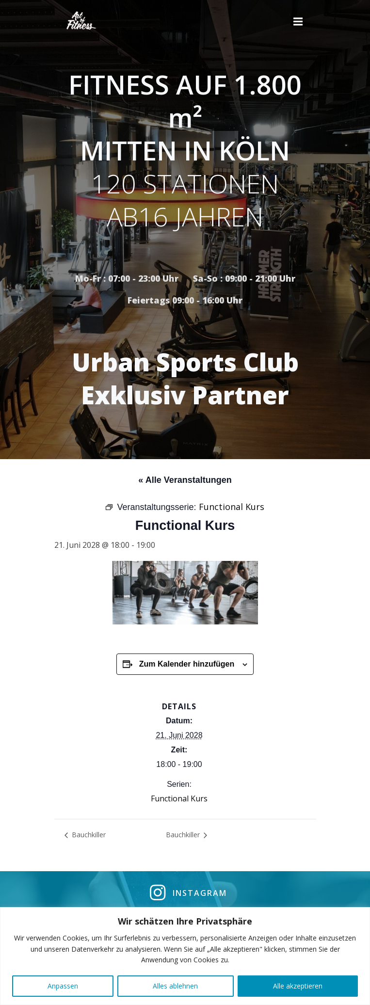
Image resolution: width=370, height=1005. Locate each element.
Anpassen (63, 985)
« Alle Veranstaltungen (184, 480)
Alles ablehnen (175, 985)
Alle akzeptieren (297, 985)
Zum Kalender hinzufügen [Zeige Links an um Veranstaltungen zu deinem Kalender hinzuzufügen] (186, 664)
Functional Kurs (179, 798)
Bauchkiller (88, 834)
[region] (185, 956)
